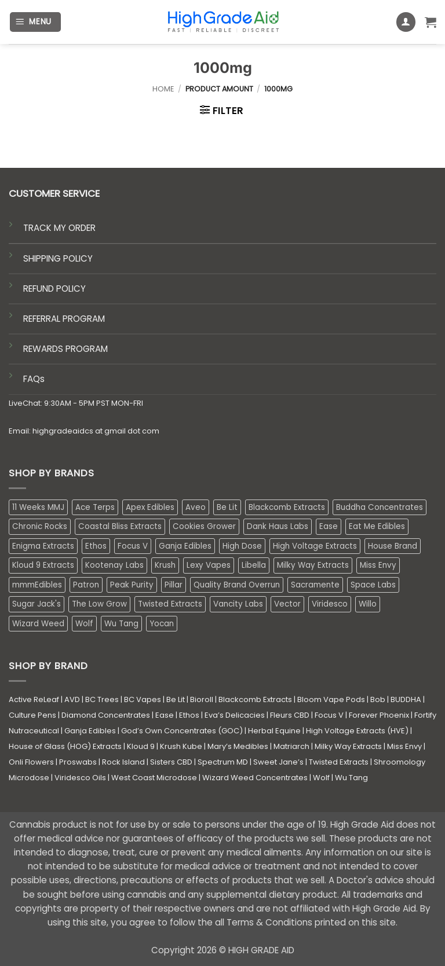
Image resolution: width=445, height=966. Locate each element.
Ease (164, 715)
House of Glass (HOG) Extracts (65, 746)
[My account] (406, 22)
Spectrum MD (223, 761)
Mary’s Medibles (237, 746)
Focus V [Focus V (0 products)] (133, 546)
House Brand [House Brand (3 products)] (392, 546)
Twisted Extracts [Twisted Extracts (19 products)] (170, 603)
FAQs (34, 379)
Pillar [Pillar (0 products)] (174, 584)
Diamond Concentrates (105, 715)
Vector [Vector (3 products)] (287, 603)
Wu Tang (351, 777)
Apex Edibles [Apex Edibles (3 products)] (150, 507)
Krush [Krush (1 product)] (165, 565)
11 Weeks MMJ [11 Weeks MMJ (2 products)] (38, 507)
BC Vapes (142, 699)
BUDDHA (406, 699)
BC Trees (102, 699)
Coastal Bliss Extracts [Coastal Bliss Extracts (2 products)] (120, 526)
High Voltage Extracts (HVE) (357, 730)
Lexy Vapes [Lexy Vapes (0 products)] (209, 565)
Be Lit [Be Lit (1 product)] (227, 507)
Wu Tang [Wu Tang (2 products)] (121, 623)
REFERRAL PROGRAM (64, 319)
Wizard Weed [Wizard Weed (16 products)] (38, 623)
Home (163, 89)
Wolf (321, 777)
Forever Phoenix (379, 715)
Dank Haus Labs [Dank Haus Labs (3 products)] (277, 526)
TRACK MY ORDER (59, 228)
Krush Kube (181, 746)
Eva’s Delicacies (235, 715)
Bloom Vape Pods (331, 699)
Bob (377, 699)
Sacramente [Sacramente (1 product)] (315, 584)
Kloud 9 (141, 746)
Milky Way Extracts (348, 746)
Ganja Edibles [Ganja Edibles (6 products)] (185, 546)
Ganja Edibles (90, 730)
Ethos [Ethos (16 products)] (96, 546)
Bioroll (201, 699)
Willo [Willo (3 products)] (368, 603)
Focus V (329, 715)
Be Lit (175, 699)
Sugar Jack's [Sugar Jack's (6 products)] (36, 603)
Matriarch (291, 746)
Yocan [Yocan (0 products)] (161, 623)
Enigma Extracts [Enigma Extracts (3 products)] (43, 546)
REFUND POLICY (54, 288)
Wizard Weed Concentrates (255, 777)
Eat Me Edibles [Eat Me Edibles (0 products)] (377, 526)
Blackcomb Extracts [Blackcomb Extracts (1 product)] (287, 507)
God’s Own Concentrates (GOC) (182, 730)
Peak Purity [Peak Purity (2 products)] (132, 584)
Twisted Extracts (339, 761)
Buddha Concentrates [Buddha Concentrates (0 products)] (379, 507)
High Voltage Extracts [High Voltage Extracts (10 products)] (315, 546)
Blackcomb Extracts (255, 699)
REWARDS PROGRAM (65, 349)
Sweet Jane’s (278, 761)
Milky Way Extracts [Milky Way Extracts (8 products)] (313, 565)
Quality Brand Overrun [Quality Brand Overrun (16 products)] (237, 584)
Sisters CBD (171, 761)
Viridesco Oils (80, 777)
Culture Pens (32, 715)
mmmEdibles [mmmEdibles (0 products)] (37, 584)
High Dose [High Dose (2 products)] (242, 546)
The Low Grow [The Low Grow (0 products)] (99, 603)
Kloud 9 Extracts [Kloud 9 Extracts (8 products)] (43, 565)
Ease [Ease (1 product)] (328, 526)
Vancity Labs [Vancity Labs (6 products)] (238, 603)
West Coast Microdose (154, 777)
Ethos (189, 715)
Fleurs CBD (289, 715)
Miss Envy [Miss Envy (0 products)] (378, 565)
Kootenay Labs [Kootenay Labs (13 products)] (114, 565)
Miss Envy (404, 746)
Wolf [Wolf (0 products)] (84, 623)
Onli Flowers (31, 761)
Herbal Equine (274, 730)
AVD (72, 699)
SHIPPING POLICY (58, 258)
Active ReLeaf (34, 699)
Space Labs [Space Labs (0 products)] (373, 584)
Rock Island (123, 761)
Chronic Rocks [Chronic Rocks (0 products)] (39, 526)
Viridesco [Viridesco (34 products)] (330, 603)
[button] (35, 22)
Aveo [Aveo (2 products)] (195, 507)
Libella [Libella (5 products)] (254, 565)
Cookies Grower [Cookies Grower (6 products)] (204, 526)
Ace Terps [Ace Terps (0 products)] (95, 507)
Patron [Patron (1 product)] (86, 584)
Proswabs (78, 761)
